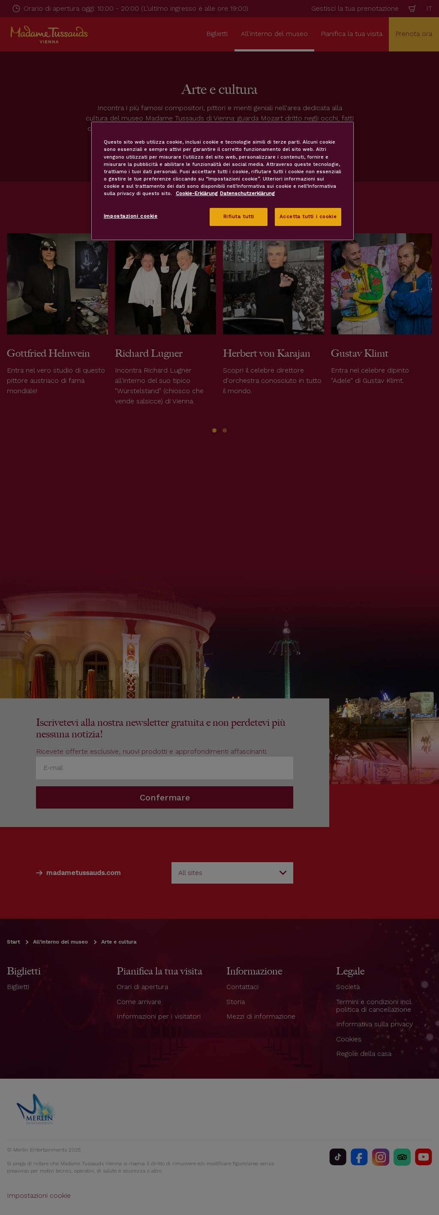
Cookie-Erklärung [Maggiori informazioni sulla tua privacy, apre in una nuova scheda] (197, 193)
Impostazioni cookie (131, 216)
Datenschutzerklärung (247, 193)
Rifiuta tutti (238, 217)
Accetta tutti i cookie (308, 217)
